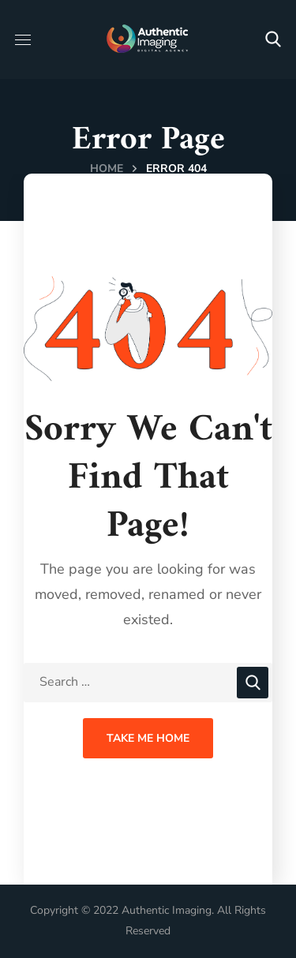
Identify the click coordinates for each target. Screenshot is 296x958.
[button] (273, 39)
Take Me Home (148, 738)
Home (106, 168)
